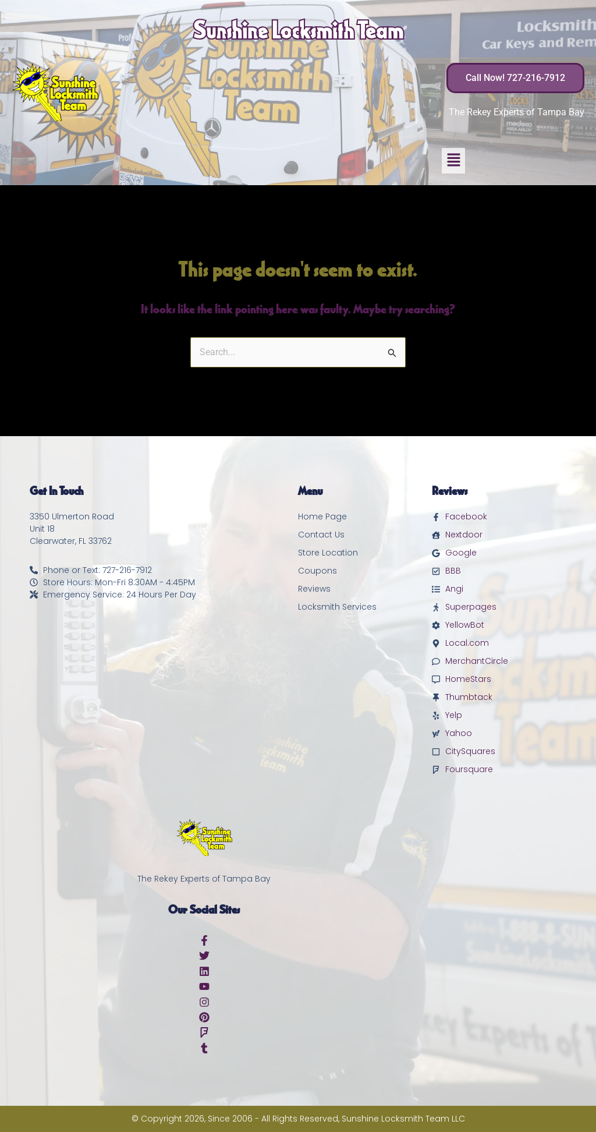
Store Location (328, 552)
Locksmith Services (337, 607)
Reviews (314, 589)
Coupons (317, 570)
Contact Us (321, 534)
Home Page (322, 516)
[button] (453, 161)
